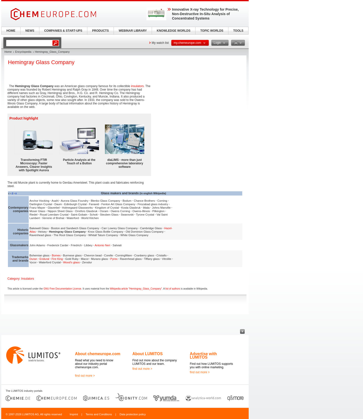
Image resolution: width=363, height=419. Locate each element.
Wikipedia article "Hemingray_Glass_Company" (136, 288)
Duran (33, 258)
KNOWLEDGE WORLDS (174, 30)
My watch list (160, 43)
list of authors (173, 288)
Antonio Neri (102, 245)
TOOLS (238, 30)
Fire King (57, 258)
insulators (137, 86)
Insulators (27, 278)
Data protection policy (133, 414)
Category (13, 278)
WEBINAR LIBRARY (133, 30)
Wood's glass (71, 262)
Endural (44, 258)
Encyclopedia (23, 51)
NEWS (29, 30)
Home (8, 51)
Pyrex (114, 258)
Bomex (56, 255)
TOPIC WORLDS (211, 30)
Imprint (74, 414)
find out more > (85, 375)
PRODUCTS (100, 30)
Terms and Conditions (99, 414)
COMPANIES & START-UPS (63, 30)
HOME (10, 30)
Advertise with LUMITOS (203, 355)
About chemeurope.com (97, 354)
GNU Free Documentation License (62, 288)
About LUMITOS (147, 354)
